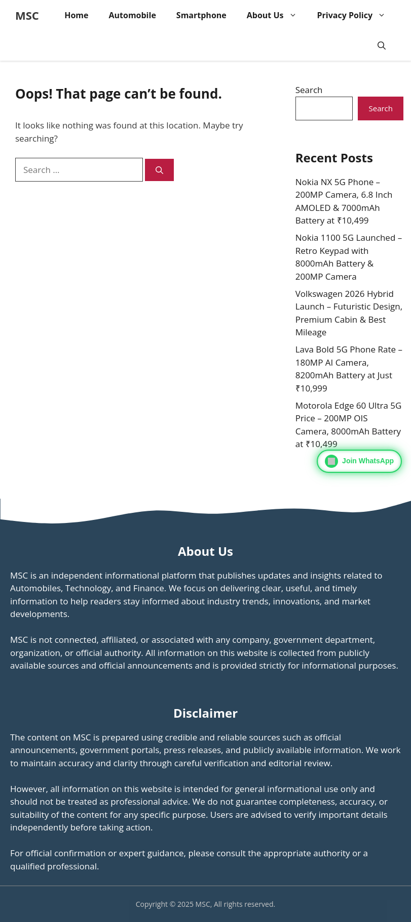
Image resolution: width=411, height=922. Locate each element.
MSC (27, 15)
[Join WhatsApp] (359, 461)
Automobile (132, 15)
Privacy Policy (356, 15)
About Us (277, 15)
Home (76, 15)
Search (309, 90)
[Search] (159, 170)
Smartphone (201, 15)
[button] (381, 45)
